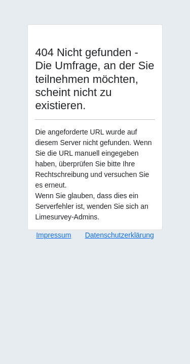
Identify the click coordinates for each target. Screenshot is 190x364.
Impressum (53, 235)
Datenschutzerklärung (119, 235)
